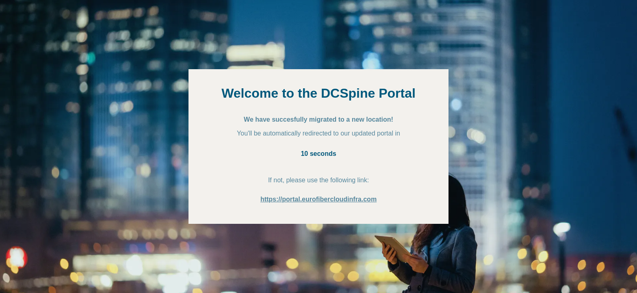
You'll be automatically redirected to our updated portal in (318, 133)
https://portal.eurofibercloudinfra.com (318, 199)
